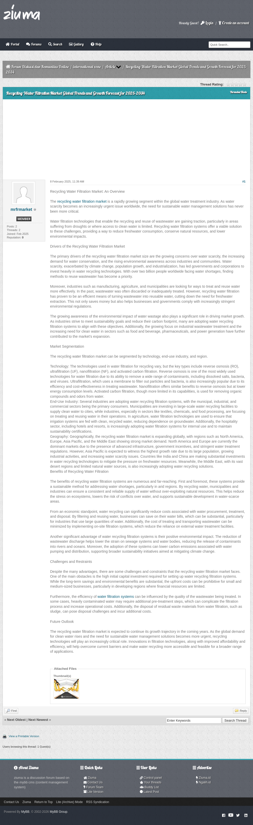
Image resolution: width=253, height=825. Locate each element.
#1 (243, 181)
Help (96, 44)
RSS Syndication (97, 802)
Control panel (151, 778)
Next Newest (38, 720)
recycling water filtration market (82, 201)
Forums (33, 44)
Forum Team (93, 787)
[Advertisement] (126, 137)
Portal (12, 44)
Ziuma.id (203, 778)
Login (207, 22)
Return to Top (43, 802)
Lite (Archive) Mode (69, 802)
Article (110, 66)
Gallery (76, 44)
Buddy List (149, 787)
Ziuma (90, 778)
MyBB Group (58, 812)
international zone (87, 66)
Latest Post (149, 792)
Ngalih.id (203, 782)
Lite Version (93, 792)
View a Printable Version (24, 736)
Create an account (233, 22)
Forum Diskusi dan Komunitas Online (40, 66)
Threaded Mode (238, 92)
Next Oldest (16, 720)
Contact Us (93, 782)
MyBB (25, 812)
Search (55, 44)
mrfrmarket (21, 209)
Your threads (150, 782)
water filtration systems (116, 597)
